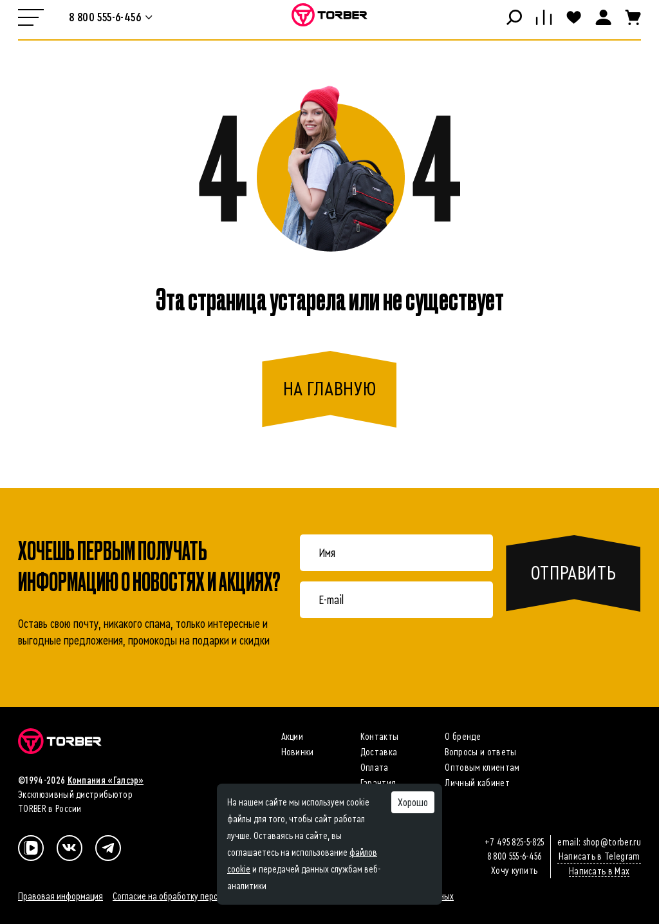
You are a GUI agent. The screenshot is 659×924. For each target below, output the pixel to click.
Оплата (374, 767)
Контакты (379, 736)
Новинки (297, 752)
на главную (329, 389)
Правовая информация (60, 896)
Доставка (379, 752)
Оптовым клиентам (482, 767)
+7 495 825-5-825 (514, 842)
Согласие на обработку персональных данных (198, 896)
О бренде (463, 736)
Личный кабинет (477, 783)
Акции (292, 736)
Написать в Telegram (599, 856)
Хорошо (413, 802)
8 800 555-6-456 (514, 856)
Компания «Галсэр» (106, 780)
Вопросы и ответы (480, 752)
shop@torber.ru (612, 842)
